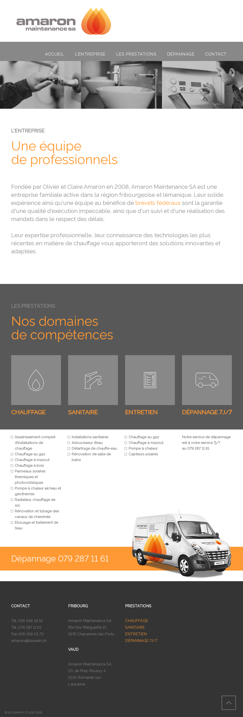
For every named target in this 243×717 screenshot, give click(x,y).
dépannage (181, 54)
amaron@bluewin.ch (29, 640)
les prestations (136, 54)
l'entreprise (90, 54)
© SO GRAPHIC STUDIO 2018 (23, 712)
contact (216, 54)
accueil (54, 54)
